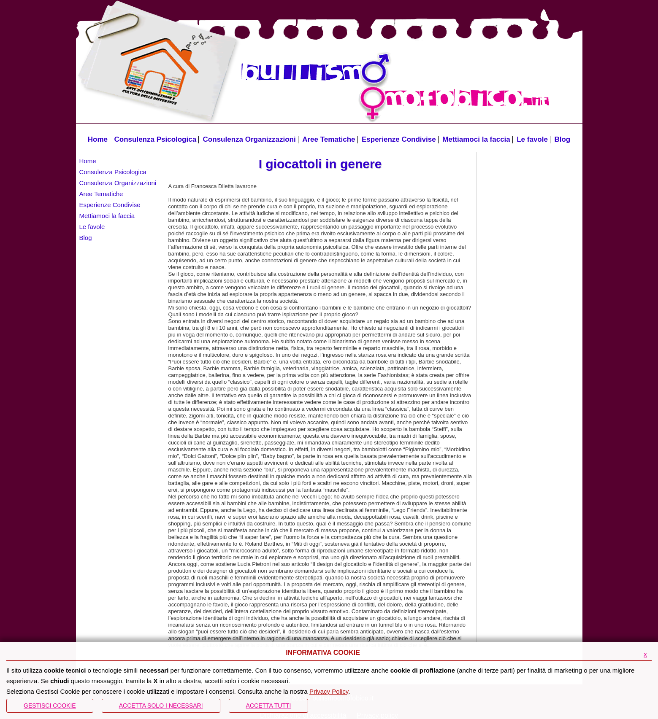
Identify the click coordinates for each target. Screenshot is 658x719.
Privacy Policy (328, 691)
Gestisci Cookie (50, 705)
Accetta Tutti (268, 705)
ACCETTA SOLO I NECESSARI (161, 705)
